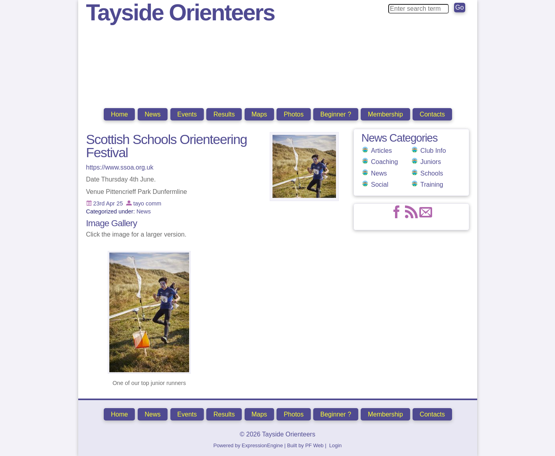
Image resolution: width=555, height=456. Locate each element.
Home (119, 114)
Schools (432, 173)
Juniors (431, 161)
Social (380, 184)
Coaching (384, 161)
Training (432, 184)
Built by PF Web (305, 445)
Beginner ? (335, 114)
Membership (385, 114)
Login (335, 445)
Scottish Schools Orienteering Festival (166, 146)
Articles (381, 150)
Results (224, 114)
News (152, 114)
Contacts (432, 114)
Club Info (433, 150)
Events (187, 114)
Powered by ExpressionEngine (248, 445)
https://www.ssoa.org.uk (120, 167)
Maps (259, 114)
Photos (294, 114)
